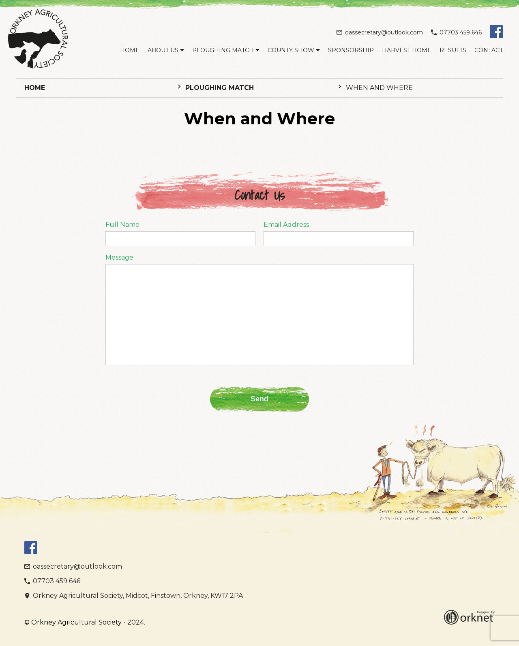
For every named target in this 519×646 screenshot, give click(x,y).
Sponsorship (351, 50)
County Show (291, 50)
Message (119, 257)
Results (453, 50)
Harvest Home (406, 50)
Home (129, 50)
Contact (488, 50)
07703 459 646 (456, 32)
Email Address (286, 225)
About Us (163, 50)
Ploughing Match (223, 50)
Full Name (122, 225)
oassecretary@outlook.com (380, 32)
